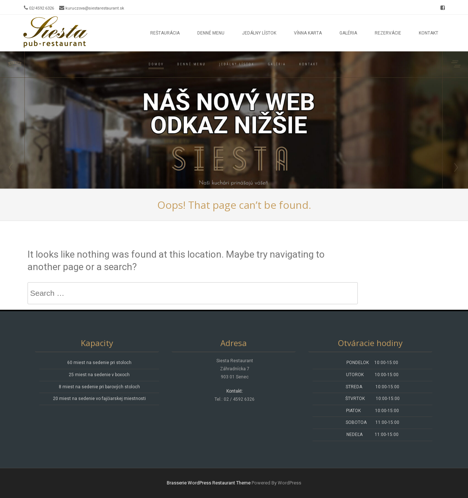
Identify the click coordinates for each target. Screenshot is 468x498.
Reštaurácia (165, 33)
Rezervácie (388, 33)
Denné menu (210, 33)
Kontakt (428, 33)
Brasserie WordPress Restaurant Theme (209, 483)
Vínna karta (308, 33)
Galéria (348, 33)
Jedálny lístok (259, 33)
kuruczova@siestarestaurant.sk (94, 8)
